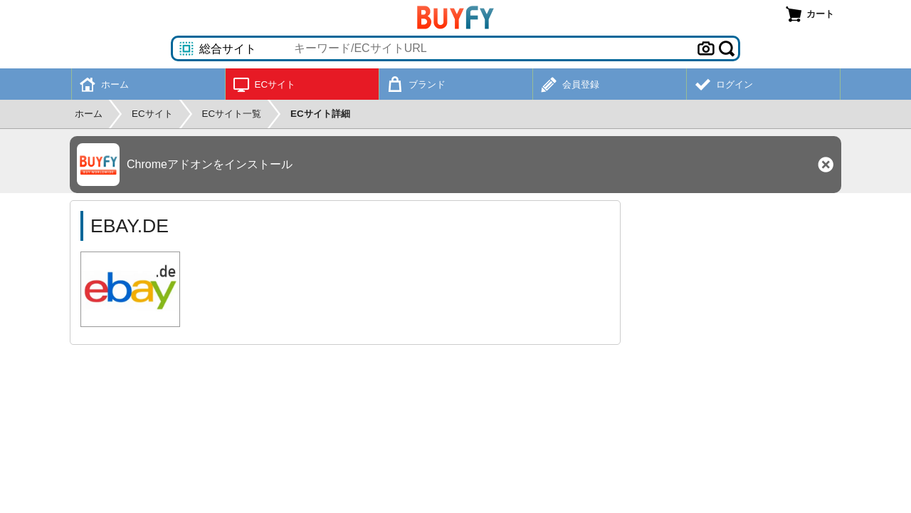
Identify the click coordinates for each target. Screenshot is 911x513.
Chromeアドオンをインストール (210, 164)
